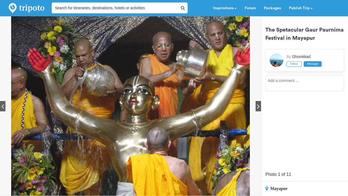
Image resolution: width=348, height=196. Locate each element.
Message (312, 63)
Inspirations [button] (225, 8)
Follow (294, 63)
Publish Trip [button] (301, 8)
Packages (272, 8)
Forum (250, 8)
